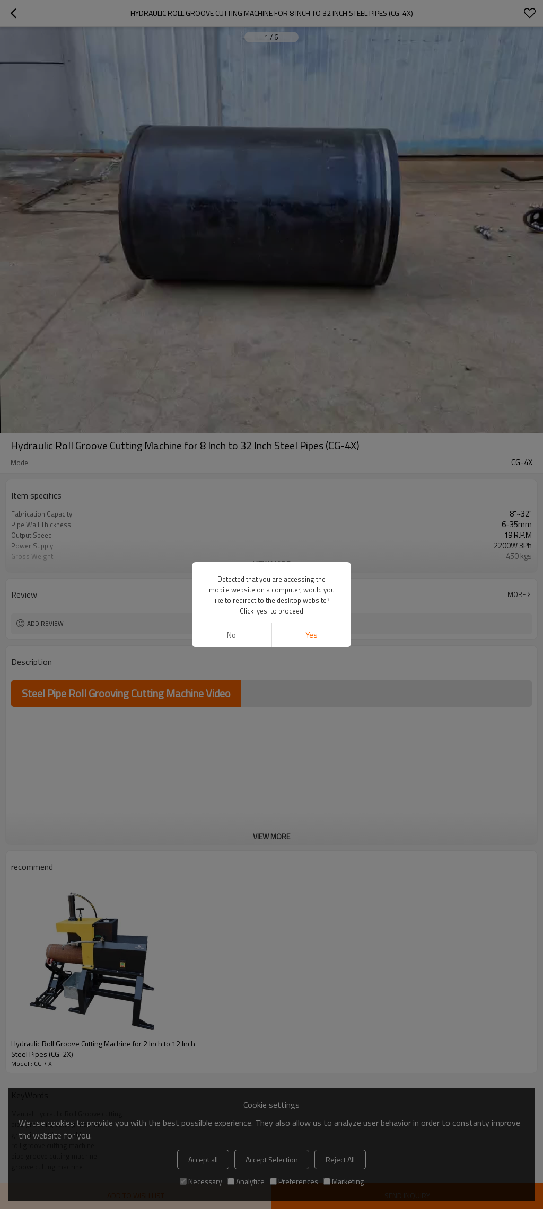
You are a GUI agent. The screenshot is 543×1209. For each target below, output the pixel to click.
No (231, 635)
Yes (311, 635)
